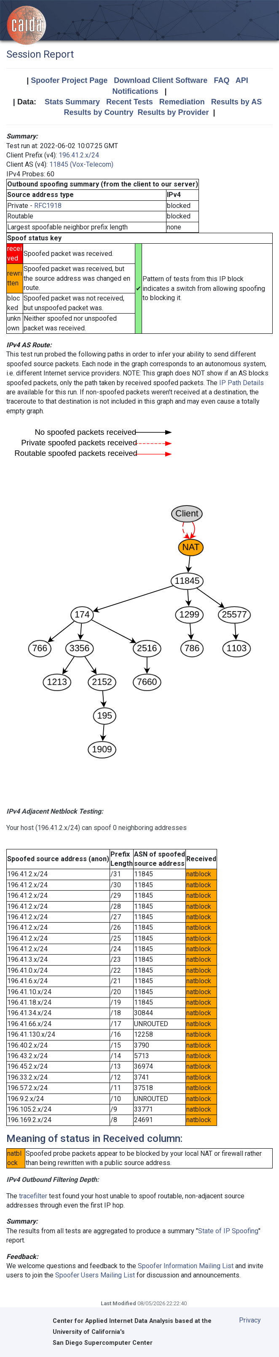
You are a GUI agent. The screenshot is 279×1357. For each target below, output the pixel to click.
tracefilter (33, 1196)
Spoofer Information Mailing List (185, 1266)
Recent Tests (129, 102)
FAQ (221, 80)
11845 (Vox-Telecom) (81, 164)
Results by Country (98, 112)
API (242, 80)
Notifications (135, 91)
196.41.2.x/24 (79, 155)
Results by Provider (173, 112)
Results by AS (236, 102)
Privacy (250, 1320)
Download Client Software (160, 80)
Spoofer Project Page (69, 80)
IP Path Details (241, 383)
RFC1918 (48, 206)
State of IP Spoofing (228, 1231)
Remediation (182, 102)
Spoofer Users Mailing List (95, 1275)
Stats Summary (72, 102)
